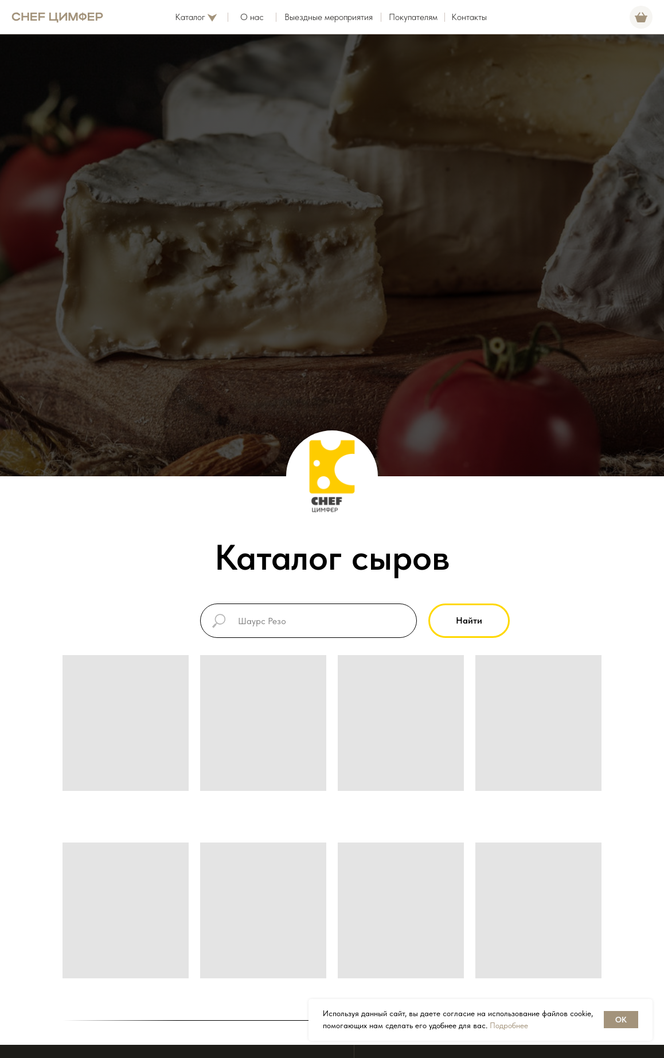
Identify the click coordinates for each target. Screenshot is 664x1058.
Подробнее (509, 1025)
